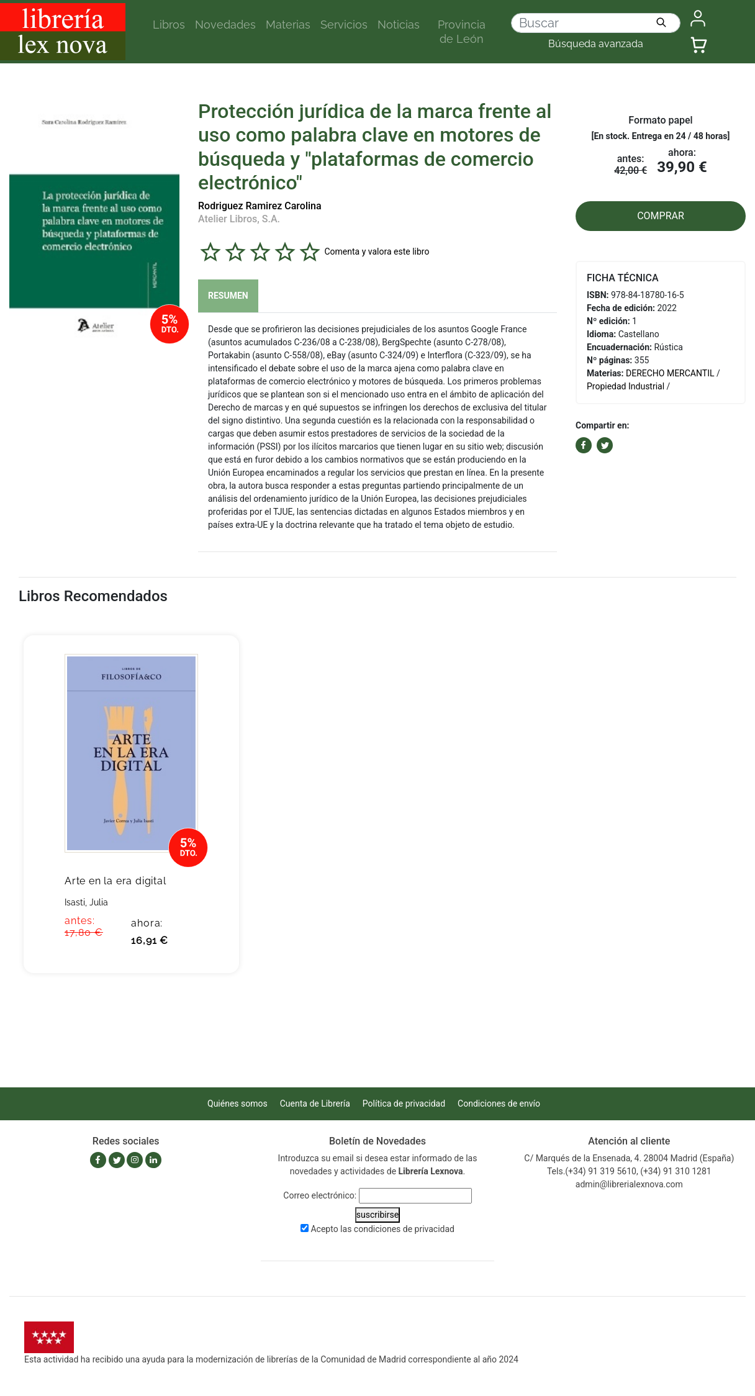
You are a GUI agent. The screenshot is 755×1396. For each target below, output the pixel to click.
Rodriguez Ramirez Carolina (260, 206)
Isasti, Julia (86, 902)
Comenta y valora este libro (376, 251)
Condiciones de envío (499, 1103)
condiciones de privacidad (404, 1229)
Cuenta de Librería (315, 1103)
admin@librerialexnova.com (629, 1184)
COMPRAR (660, 216)
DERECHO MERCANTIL (670, 373)
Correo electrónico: (319, 1195)
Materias (288, 24)
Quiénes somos (237, 1103)
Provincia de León (462, 31)
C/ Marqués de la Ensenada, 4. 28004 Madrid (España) (629, 1158)
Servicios (344, 24)
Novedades (225, 24)
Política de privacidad (404, 1103)
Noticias (399, 24)
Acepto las (382, 1229)
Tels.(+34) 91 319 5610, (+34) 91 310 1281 (629, 1171)
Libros (169, 24)
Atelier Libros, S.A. (239, 219)
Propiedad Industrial (625, 386)
